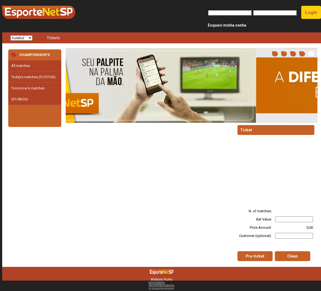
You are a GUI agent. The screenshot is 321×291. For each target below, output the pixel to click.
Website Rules (162, 279)
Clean (292, 256)
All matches (20, 66)
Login (311, 12)
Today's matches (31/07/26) (33, 77)
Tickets (53, 37)
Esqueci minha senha (227, 25)
